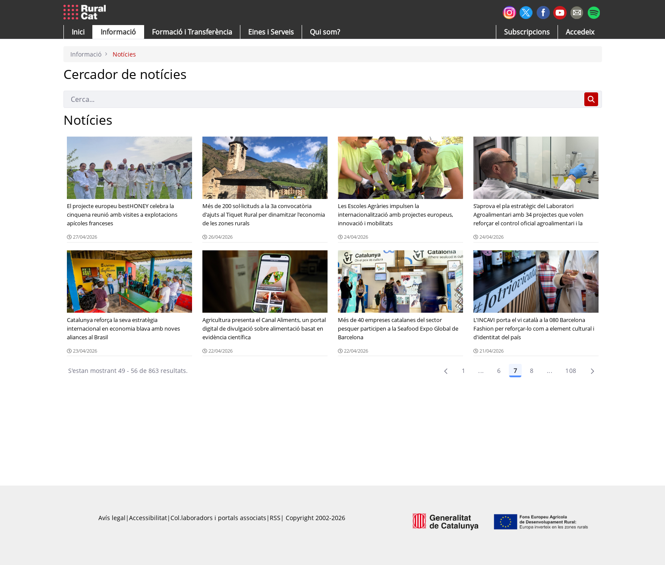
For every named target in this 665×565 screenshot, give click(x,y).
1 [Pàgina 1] (463, 370)
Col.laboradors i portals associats (218, 518)
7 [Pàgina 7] (515, 370)
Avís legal (112, 518)
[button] (78, 32)
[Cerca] (322, 99)
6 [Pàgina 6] (499, 370)
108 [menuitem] (570, 370)
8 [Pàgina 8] (531, 370)
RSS (275, 518)
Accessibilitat (148, 518)
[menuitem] (192, 32)
